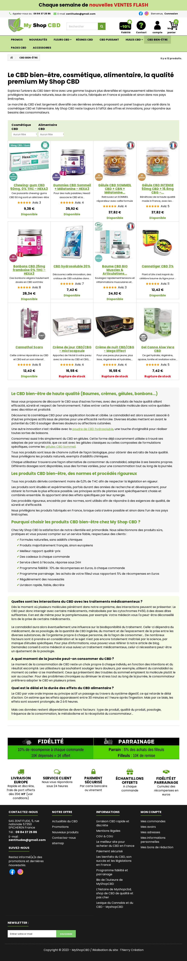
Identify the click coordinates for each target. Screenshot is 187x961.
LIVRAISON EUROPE (21, 780)
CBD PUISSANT (109, 39)
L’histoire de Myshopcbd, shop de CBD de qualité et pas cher (114, 893)
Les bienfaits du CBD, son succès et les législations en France (113, 861)
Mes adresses (150, 832)
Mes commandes (153, 821)
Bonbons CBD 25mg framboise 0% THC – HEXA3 (29, 269)
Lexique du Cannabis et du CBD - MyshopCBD (114, 905)
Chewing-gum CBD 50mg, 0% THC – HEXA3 (29, 187)
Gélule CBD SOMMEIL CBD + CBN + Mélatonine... (114, 188)
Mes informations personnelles (153, 840)
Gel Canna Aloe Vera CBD (157, 349)
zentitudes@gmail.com (27, 840)
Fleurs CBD (61, 39)
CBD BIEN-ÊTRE (157, 39)
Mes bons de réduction (157, 847)
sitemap (58, 843)
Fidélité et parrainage (166, 780)
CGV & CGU (104, 836)
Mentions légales (108, 831)
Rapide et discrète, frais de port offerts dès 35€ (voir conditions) (21, 792)
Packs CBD (18, 48)
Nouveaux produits (65, 832)
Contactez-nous (64, 838)
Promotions (60, 827)
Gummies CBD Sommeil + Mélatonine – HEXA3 (72, 187)
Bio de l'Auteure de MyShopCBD (109, 882)
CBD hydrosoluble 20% (72, 266)
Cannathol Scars (29, 347)
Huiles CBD (133, 39)
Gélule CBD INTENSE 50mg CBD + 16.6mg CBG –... (158, 188)
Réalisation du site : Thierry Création (118, 950)
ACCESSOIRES (42, 48)
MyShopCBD (80, 950)
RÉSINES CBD (84, 39)
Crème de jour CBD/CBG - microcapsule (72, 349)
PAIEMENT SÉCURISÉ (93, 780)
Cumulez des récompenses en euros (166, 790)
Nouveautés (38, 39)
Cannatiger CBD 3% (158, 266)
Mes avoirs (148, 827)
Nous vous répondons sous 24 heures (57, 784)
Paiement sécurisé (109, 851)
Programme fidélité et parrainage (112, 872)
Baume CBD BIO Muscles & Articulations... (115, 269)
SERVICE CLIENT (57, 778)
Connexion (171, 13)
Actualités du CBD (65, 821)
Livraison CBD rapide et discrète (112, 823)
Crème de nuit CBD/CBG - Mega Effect (114, 349)
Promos (17, 39)
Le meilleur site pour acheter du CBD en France (115, 844)
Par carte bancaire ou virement (93, 788)
